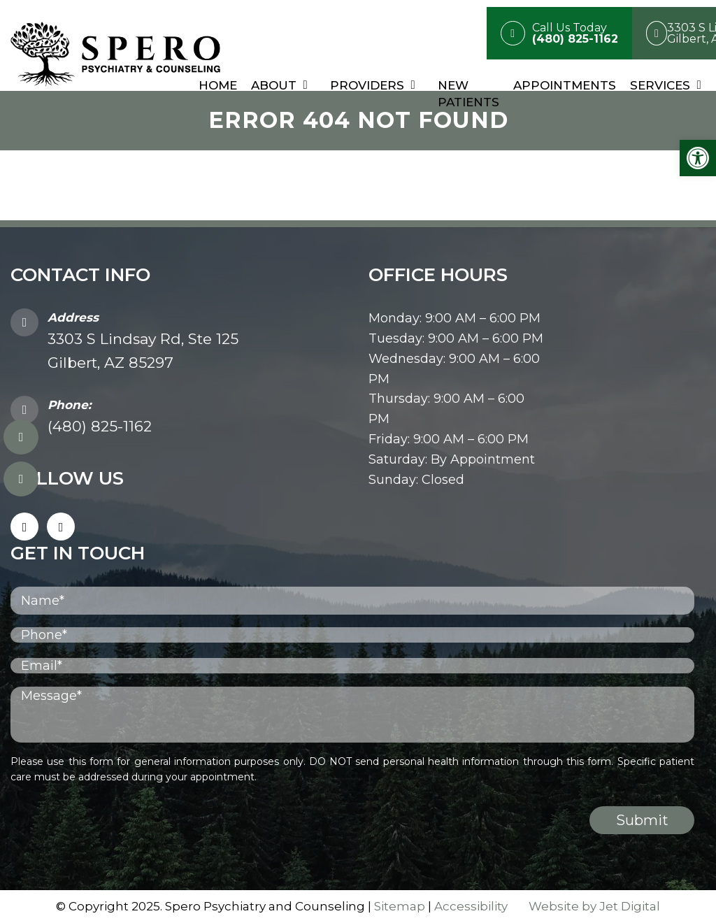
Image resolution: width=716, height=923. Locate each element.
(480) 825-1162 (100, 426)
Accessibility (471, 906)
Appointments (564, 85)
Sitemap (399, 906)
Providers (367, 85)
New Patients (468, 93)
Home (218, 85)
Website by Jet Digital (594, 906)
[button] (698, 158)
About (273, 85)
